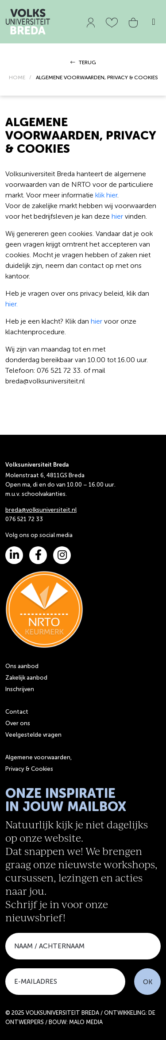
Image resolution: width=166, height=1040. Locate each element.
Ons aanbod (22, 666)
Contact (16, 711)
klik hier (106, 195)
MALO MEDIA (86, 1022)
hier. (11, 304)
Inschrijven (19, 689)
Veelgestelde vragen (33, 734)
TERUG (83, 62)
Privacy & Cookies (29, 769)
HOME (17, 77)
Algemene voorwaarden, (38, 757)
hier (117, 216)
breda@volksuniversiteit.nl (41, 509)
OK (147, 982)
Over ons (17, 723)
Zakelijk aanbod (26, 677)
